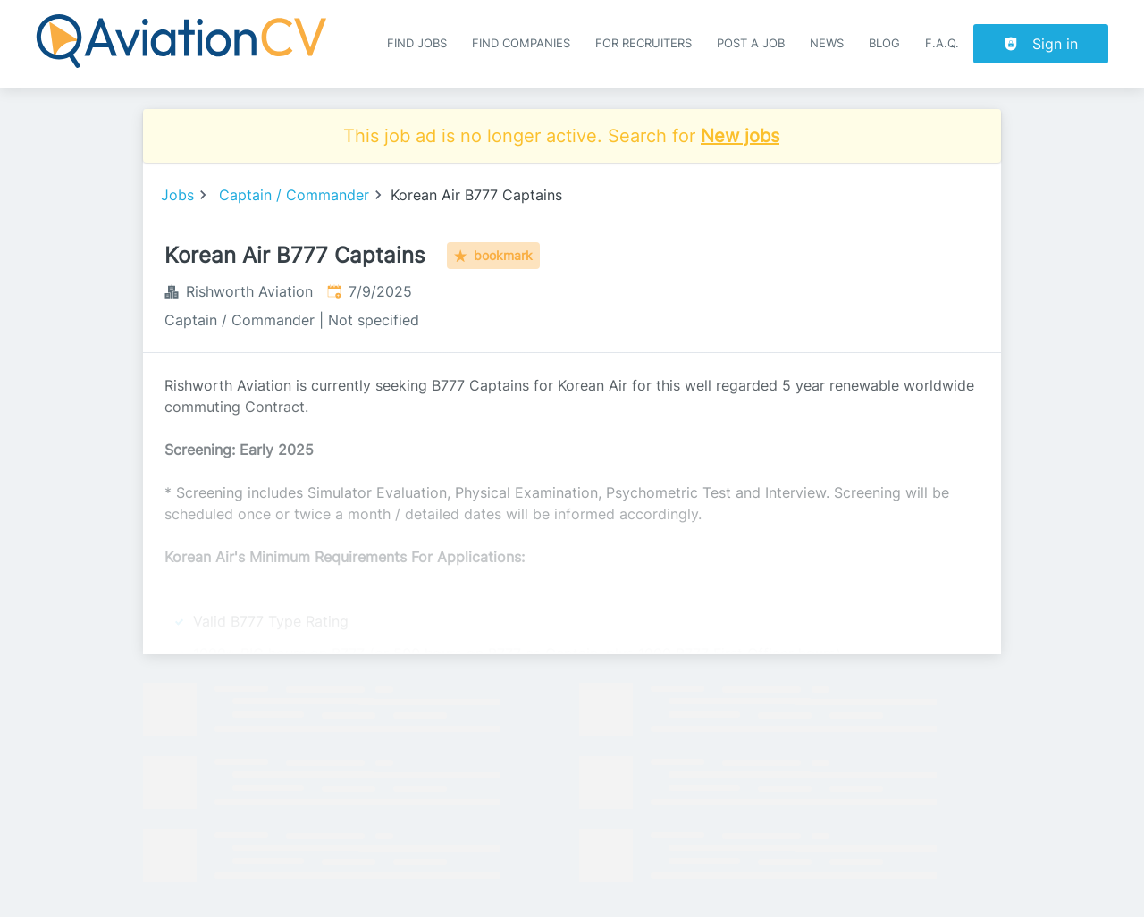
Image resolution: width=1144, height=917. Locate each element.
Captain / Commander (294, 195)
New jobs (740, 136)
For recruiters (643, 43)
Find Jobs (417, 43)
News (827, 43)
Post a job (751, 43)
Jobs (177, 195)
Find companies (521, 43)
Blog (884, 43)
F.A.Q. (942, 43)
